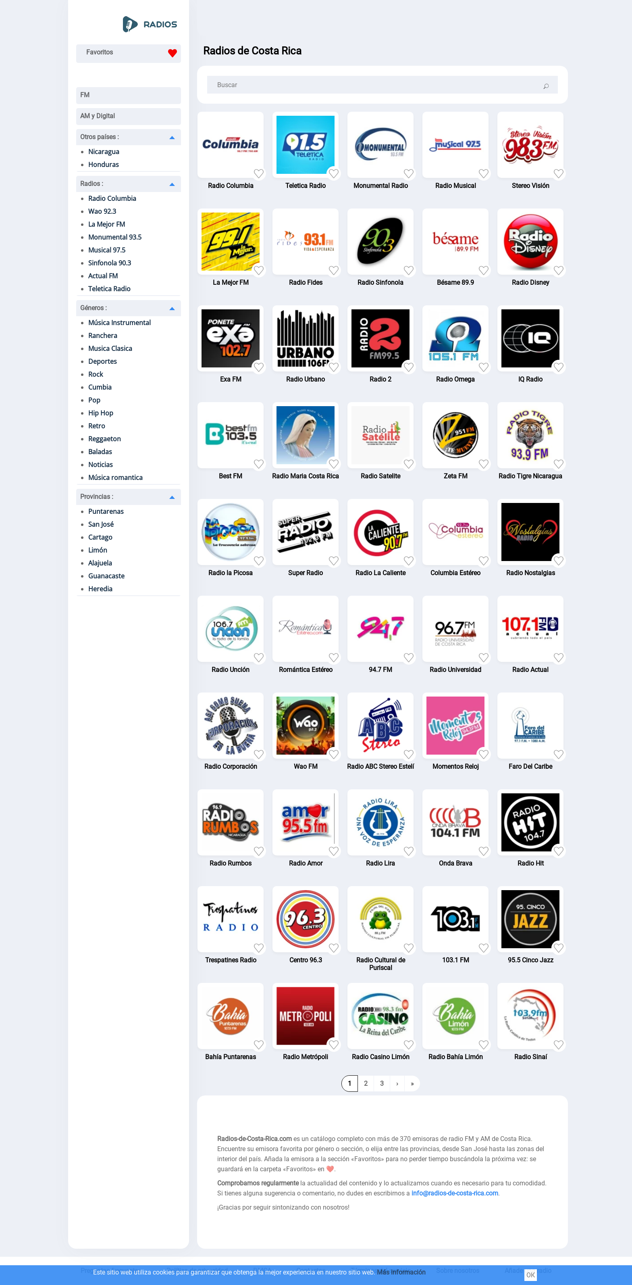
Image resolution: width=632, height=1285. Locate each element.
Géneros (93, 308)
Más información (401, 1272)
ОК (530, 1275)
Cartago (100, 537)
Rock (95, 374)
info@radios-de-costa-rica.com (455, 1193)
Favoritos (133, 53)
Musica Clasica (110, 348)
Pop (94, 400)
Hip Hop (100, 413)
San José (101, 524)
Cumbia (100, 387)
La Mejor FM (106, 224)
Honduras (103, 164)
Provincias (96, 497)
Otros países (99, 137)
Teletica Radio (109, 288)
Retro (96, 425)
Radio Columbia (112, 198)
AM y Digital (97, 116)
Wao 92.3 (102, 211)
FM (84, 95)
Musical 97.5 (106, 250)
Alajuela (100, 563)
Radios (91, 184)
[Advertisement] (382, 20)
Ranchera (102, 335)
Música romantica (115, 477)
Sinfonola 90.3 (109, 263)
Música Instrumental (119, 322)
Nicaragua (103, 151)
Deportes (102, 361)
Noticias (100, 464)
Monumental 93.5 (114, 237)
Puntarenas (106, 511)
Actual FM (103, 275)
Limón (97, 550)
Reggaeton (104, 438)
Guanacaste (106, 576)
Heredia (100, 588)
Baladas (100, 451)
